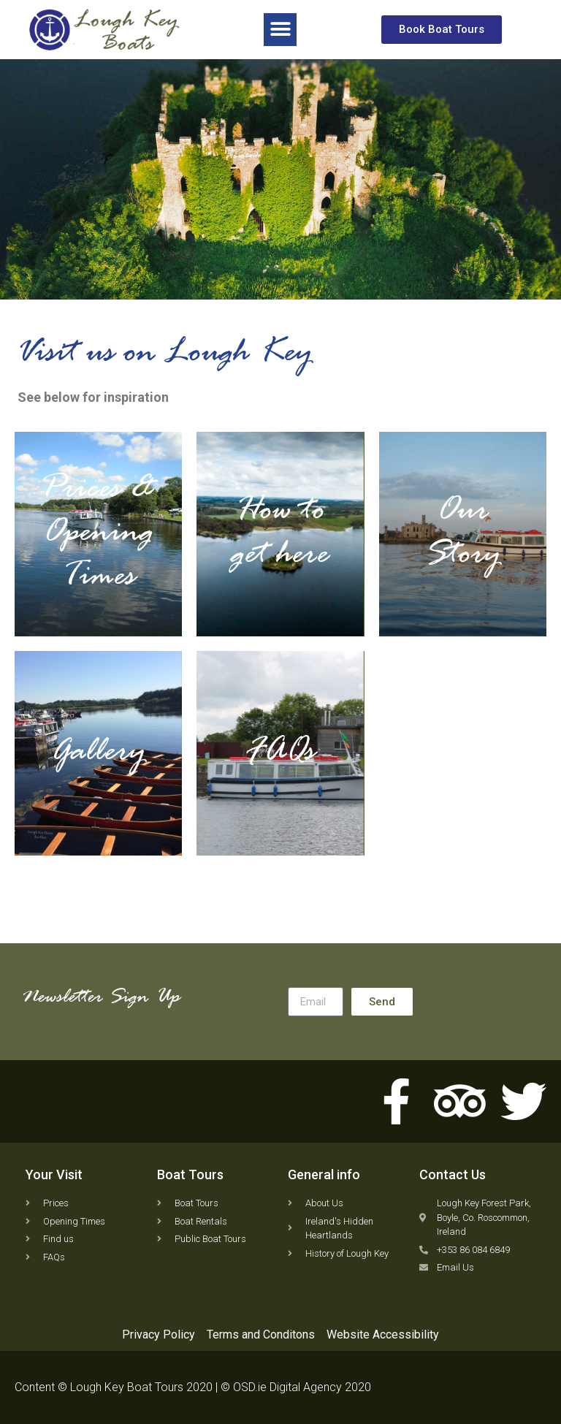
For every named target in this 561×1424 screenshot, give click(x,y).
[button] (280, 28)
